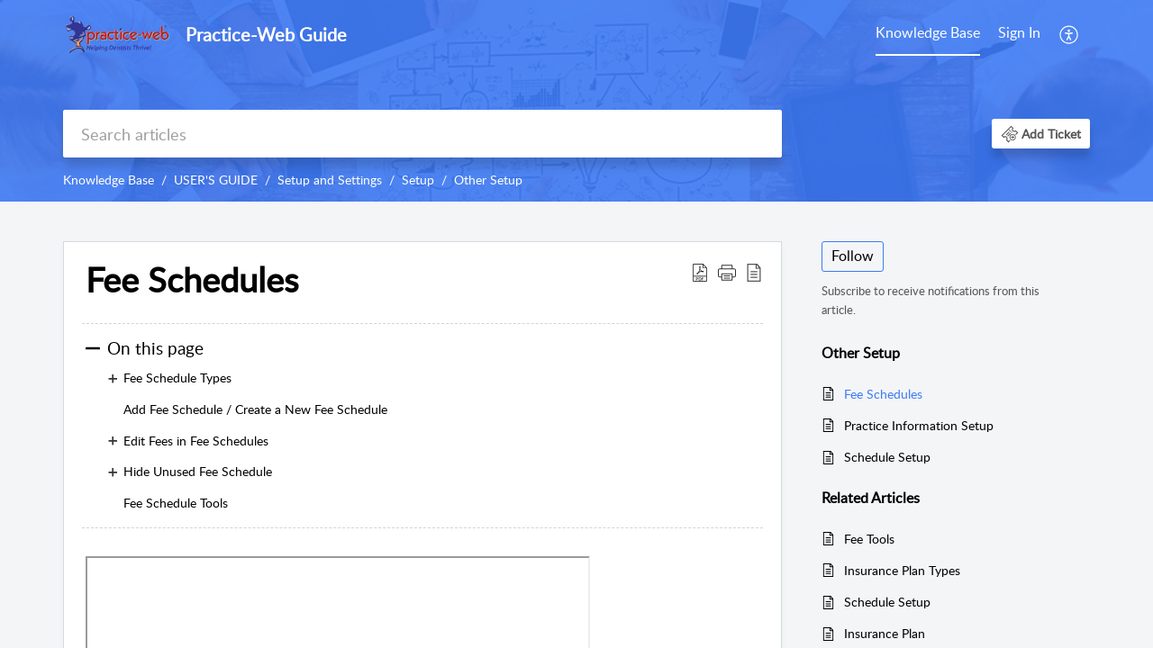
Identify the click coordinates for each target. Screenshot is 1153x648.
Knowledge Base (928, 32)
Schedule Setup (887, 456)
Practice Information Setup (919, 425)
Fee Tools (869, 538)
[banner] (576, 101)
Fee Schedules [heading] (192, 280)
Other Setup (488, 179)
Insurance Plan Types (902, 570)
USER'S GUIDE (216, 179)
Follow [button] (852, 256)
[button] (1069, 34)
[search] (422, 134)
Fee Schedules (883, 393)
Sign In (1019, 32)
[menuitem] (928, 34)
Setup (418, 179)
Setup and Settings (329, 179)
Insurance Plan (884, 633)
